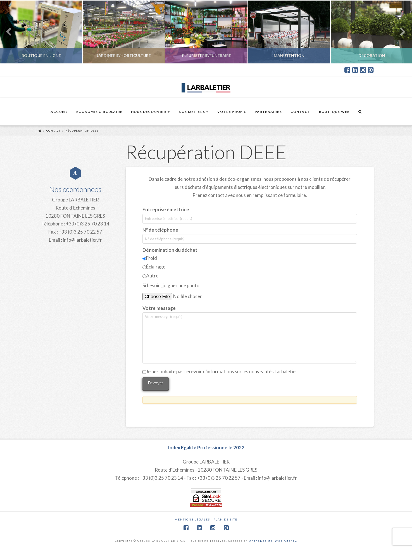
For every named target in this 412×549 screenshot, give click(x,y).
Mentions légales (192, 519)
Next (400, 32)
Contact (53, 130)
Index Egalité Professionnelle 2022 (206, 447)
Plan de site (225, 519)
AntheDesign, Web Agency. (273, 540)
